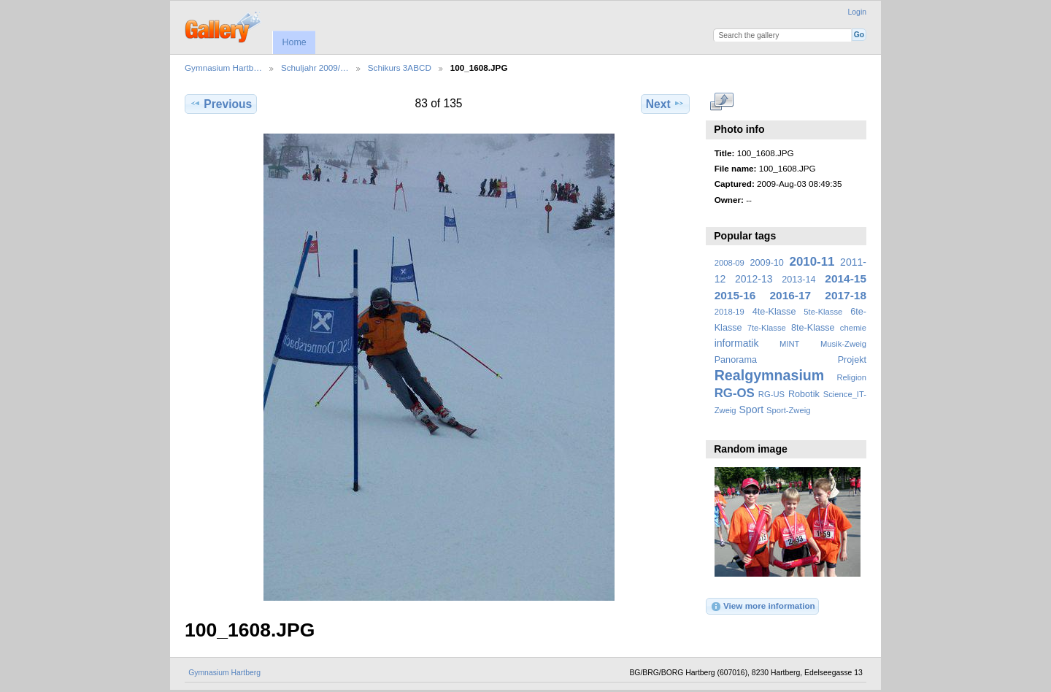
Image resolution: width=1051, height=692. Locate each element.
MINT (789, 343)
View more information (762, 606)
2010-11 (812, 262)
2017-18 (845, 295)
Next (665, 103)
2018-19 (729, 311)
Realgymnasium (770, 375)
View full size (722, 102)
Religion (851, 377)
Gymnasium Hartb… (223, 67)
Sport (751, 409)
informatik (737, 343)
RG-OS (735, 393)
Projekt (852, 360)
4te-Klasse (774, 312)
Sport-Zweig (788, 410)
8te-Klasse (813, 328)
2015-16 (735, 295)
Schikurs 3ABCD (399, 67)
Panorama (736, 360)
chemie (853, 327)
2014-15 (845, 278)
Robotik (804, 394)
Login (857, 12)
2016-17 (791, 295)
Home (294, 42)
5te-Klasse (823, 311)
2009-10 (767, 263)
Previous (221, 103)
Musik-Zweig (843, 343)
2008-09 (729, 262)
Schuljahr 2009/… (315, 67)
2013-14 (798, 279)
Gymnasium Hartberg (224, 673)
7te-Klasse (766, 327)
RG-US (771, 394)
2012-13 (754, 279)
